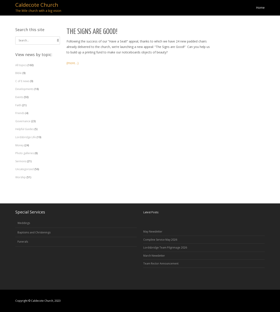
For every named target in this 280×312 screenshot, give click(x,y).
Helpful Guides (24, 129)
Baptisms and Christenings (34, 232)
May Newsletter (152, 231)
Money (19, 145)
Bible (18, 73)
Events (19, 97)
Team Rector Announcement (160, 263)
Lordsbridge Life (25, 137)
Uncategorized (24, 169)
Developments (24, 89)
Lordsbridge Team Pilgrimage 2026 (165, 247)
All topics (21, 65)
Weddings (24, 223)
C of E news (22, 81)
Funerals (23, 241)
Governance (22, 121)
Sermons (20, 161)
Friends (19, 113)
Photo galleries (24, 153)
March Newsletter (154, 255)
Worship (20, 177)
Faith (18, 105)
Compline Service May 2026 (160, 239)
